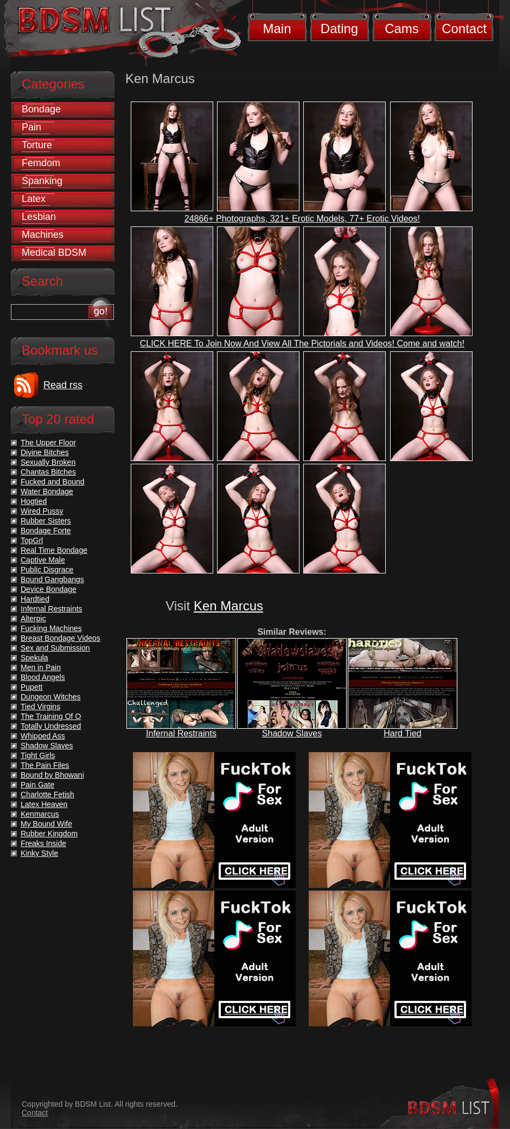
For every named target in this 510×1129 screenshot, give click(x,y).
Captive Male (43, 560)
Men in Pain (41, 667)
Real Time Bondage (54, 550)
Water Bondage (47, 491)
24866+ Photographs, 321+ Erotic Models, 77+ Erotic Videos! (302, 218)
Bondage (41, 109)
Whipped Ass (43, 735)
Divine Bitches (45, 452)
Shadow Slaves (292, 733)
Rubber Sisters (46, 520)
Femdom (41, 162)
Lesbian (39, 216)
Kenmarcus (40, 814)
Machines (42, 234)
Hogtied (34, 501)
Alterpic (33, 618)
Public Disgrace (47, 569)
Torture (37, 145)
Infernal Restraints (181, 733)
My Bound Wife (46, 823)
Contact (464, 28)
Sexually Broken (48, 462)
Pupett (31, 687)
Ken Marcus (228, 605)
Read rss (62, 385)
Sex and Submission (55, 648)
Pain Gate (37, 784)
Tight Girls (38, 755)
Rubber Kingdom (49, 833)
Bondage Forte (46, 530)
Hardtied (35, 599)
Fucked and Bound (53, 481)
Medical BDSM (54, 252)
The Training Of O (51, 716)
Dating (339, 28)
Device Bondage (48, 589)
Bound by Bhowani (52, 775)
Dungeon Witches (51, 696)
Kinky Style (39, 853)
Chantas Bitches (48, 472)
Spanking (42, 180)
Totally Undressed (51, 726)
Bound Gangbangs (52, 579)
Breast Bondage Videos (60, 638)
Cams (402, 28)
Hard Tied (402, 733)
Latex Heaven (44, 804)
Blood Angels (43, 677)
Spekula (34, 657)
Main (277, 28)
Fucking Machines (51, 628)
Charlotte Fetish (47, 794)
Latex (34, 198)
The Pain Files (45, 765)
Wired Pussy (42, 511)
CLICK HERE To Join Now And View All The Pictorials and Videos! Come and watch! (302, 343)
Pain (31, 127)
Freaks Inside (43, 843)
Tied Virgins (40, 706)
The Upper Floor (48, 442)
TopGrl (32, 540)
